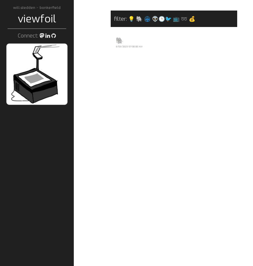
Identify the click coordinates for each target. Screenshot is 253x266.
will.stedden (24, 7)
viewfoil (37, 19)
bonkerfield (50, 7)
